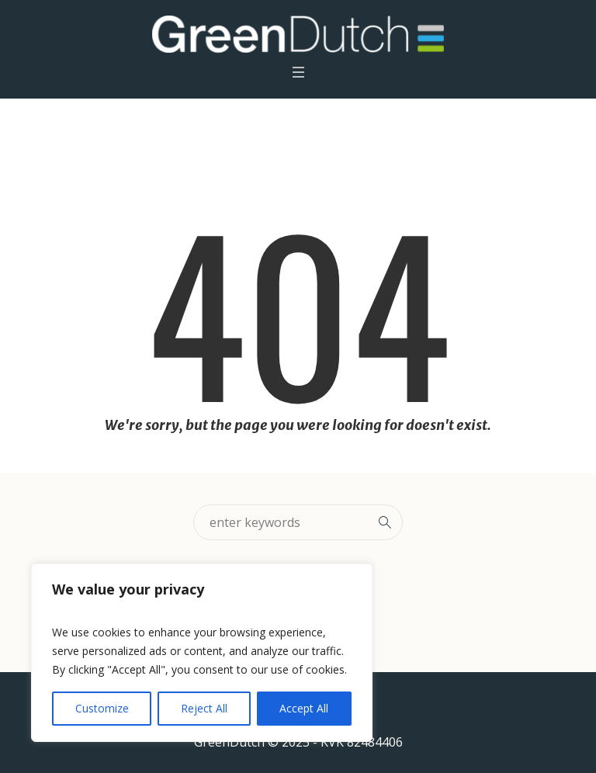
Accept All (303, 708)
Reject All (204, 708)
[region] (201, 652)
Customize (102, 708)
